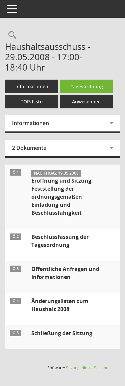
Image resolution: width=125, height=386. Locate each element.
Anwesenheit (86, 101)
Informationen (31, 86)
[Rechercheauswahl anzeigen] (10, 35)
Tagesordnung (87, 86)
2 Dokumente (29, 148)
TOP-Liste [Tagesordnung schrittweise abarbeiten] (32, 101)
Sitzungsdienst (87, 368)
